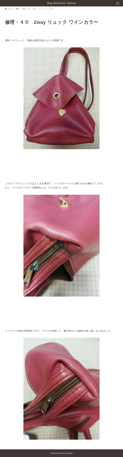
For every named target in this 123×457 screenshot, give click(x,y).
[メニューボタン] (118, 3)
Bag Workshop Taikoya (61, 3)
